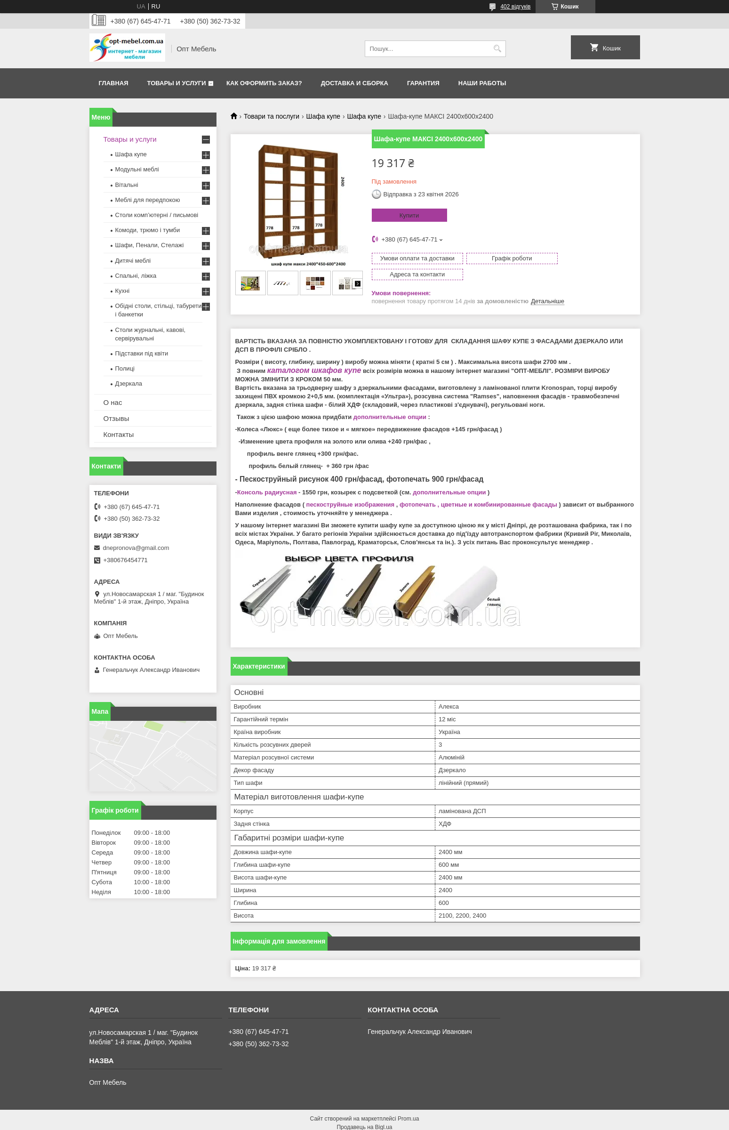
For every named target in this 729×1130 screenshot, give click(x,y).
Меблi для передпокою (147, 199)
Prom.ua (408, 1104)
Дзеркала (129, 383)
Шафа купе (323, 116)
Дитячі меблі (133, 260)
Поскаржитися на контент (345, 1121)
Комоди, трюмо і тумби (147, 230)
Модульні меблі (137, 169)
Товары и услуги (176, 83)
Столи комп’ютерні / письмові (157, 214)
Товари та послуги (271, 116)
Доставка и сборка (354, 83)
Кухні (122, 290)
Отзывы (116, 418)
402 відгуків (515, 6)
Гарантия (423, 83)
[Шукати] (497, 48)
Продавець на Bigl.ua (364, 1112)
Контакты (119, 434)
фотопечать (418, 489)
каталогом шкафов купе (314, 356)
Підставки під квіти (141, 353)
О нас (113, 402)
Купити (409, 215)
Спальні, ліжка (136, 275)
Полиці (125, 368)
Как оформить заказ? (264, 83)
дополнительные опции (389, 402)
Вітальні (126, 184)
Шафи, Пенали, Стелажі (149, 245)
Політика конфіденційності (418, 1121)
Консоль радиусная (267, 477)
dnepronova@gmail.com (136, 547)
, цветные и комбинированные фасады (496, 489)
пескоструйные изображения (350, 489)
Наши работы (482, 83)
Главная (113, 83)
